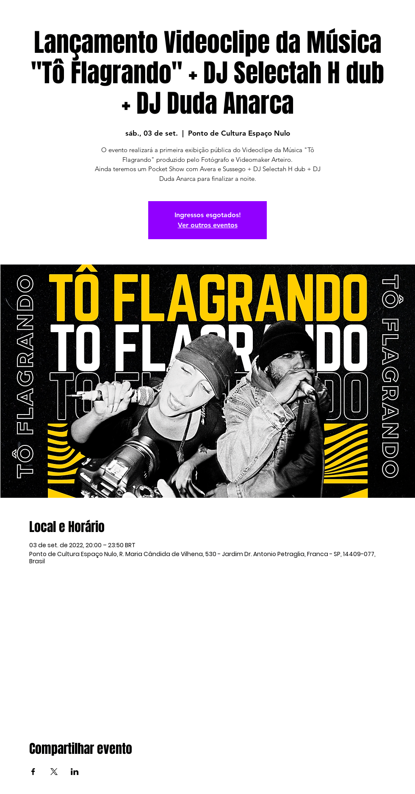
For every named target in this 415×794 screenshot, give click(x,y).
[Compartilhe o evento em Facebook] (33, 771)
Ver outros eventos (208, 225)
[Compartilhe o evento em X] (54, 771)
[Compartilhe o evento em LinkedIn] (75, 771)
